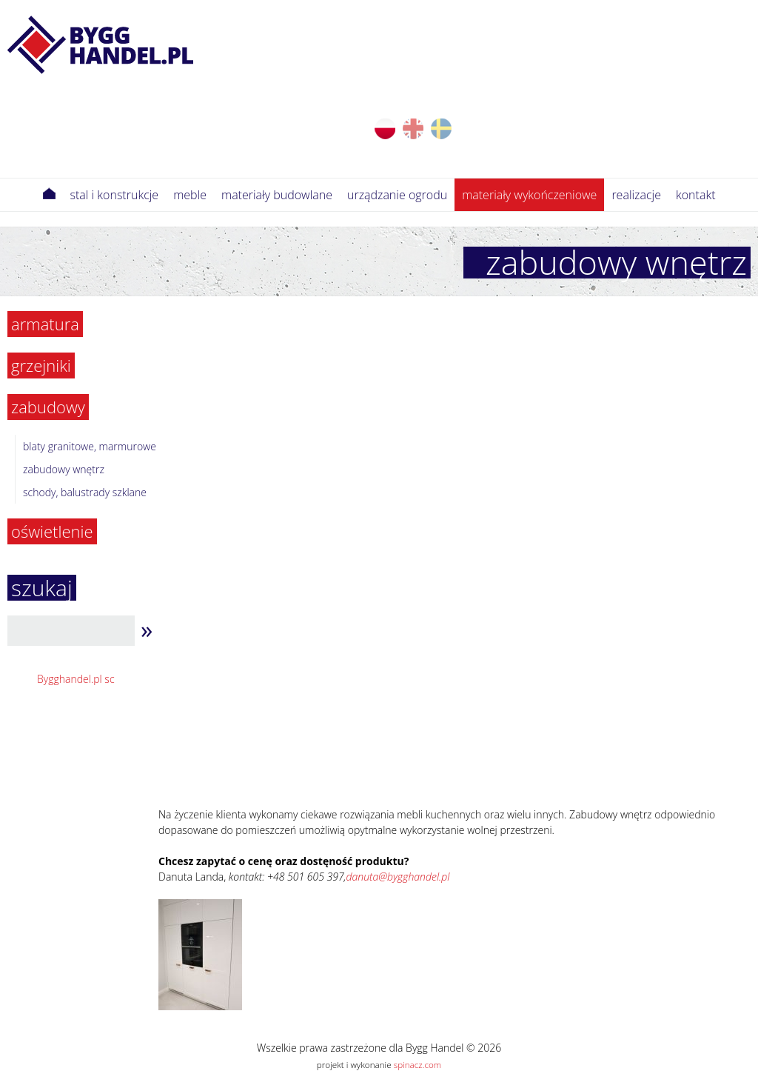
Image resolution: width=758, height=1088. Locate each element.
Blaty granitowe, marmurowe (89, 446)
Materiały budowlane (276, 195)
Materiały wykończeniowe (529, 195)
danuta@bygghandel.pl (398, 877)
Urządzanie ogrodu (397, 195)
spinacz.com (417, 1064)
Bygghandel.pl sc (76, 679)
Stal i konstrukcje (114, 195)
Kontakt (696, 195)
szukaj (42, 588)
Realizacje (636, 195)
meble (190, 195)
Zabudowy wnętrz (63, 469)
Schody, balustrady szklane (85, 492)
